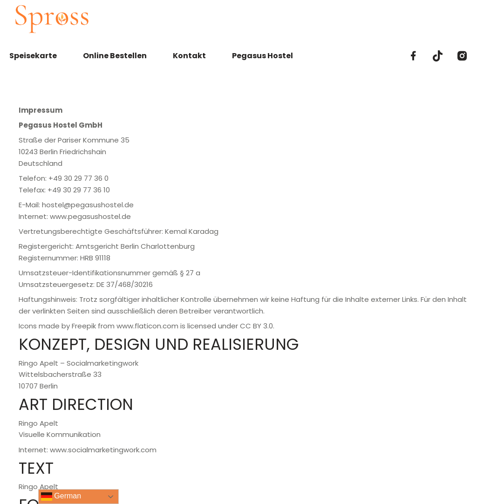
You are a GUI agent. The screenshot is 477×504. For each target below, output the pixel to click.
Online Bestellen (115, 55)
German (61, 496)
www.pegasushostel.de (90, 216)
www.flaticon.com (147, 326)
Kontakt (189, 55)
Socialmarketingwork (102, 363)
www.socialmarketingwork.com (103, 450)
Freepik (84, 326)
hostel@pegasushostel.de (88, 205)
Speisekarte (33, 55)
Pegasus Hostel (262, 55)
